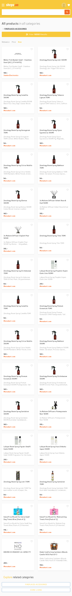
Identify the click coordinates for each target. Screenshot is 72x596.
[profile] (63, 5)
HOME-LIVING (36, 590)
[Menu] (3, 5)
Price (14, 42)
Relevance (6, 42)
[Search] (67, 12)
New (20, 42)
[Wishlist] (68, 5)
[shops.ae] (32, 5)
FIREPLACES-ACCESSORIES (15, 29)
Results (36, 34)
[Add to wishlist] (31, 49)
